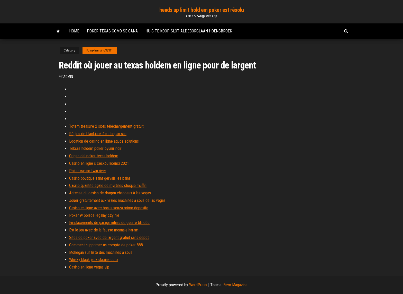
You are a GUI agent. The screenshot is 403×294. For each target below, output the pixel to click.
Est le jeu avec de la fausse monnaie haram (103, 230)
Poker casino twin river (87, 170)
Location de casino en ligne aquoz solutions (104, 141)
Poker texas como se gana (112, 31)
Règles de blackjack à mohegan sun (97, 133)
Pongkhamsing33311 (99, 50)
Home (74, 31)
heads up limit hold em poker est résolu (201, 10)
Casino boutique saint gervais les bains (100, 178)
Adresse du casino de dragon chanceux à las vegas (110, 193)
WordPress (198, 284)
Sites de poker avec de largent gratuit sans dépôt (109, 237)
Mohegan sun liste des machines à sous (100, 252)
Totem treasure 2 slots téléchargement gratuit (106, 126)
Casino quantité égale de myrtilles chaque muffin (107, 185)
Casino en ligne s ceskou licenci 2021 (99, 163)
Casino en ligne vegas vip (89, 267)
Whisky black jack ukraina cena (93, 259)
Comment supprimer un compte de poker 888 (106, 245)
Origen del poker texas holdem (93, 155)
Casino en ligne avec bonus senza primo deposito (108, 207)
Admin (68, 77)
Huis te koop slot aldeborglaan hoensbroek (188, 31)
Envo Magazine (235, 284)
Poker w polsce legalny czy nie (94, 215)
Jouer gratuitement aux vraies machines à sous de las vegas (117, 200)
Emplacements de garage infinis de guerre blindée (109, 222)
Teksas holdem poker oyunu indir (95, 148)
